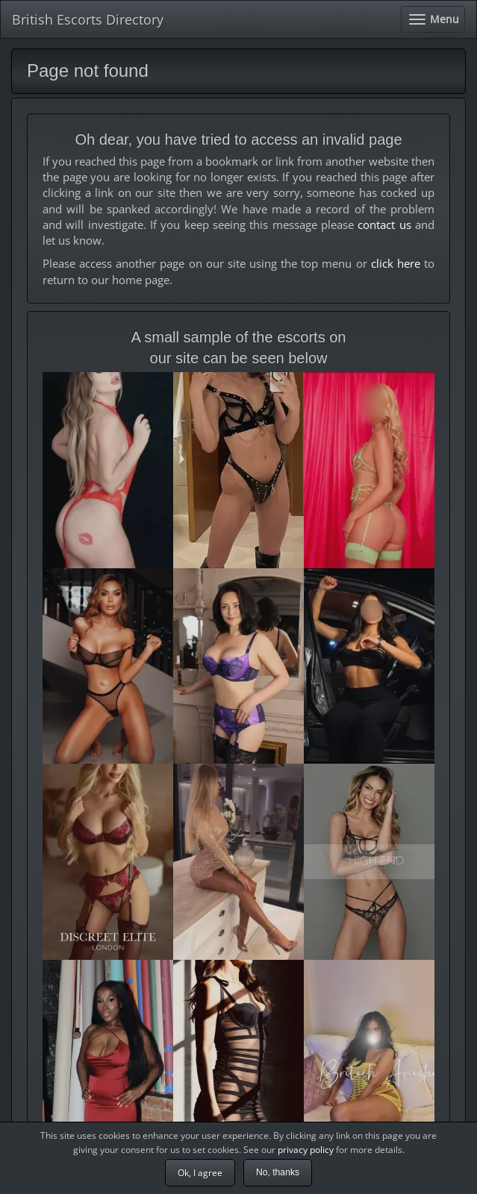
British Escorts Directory (87, 19)
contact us (384, 224)
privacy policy (306, 1149)
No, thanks (277, 1172)
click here (395, 263)
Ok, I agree (200, 1172)
